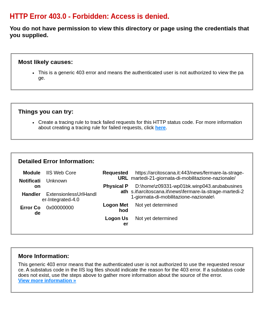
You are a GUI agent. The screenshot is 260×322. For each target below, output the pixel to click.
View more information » (47, 280)
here (160, 127)
